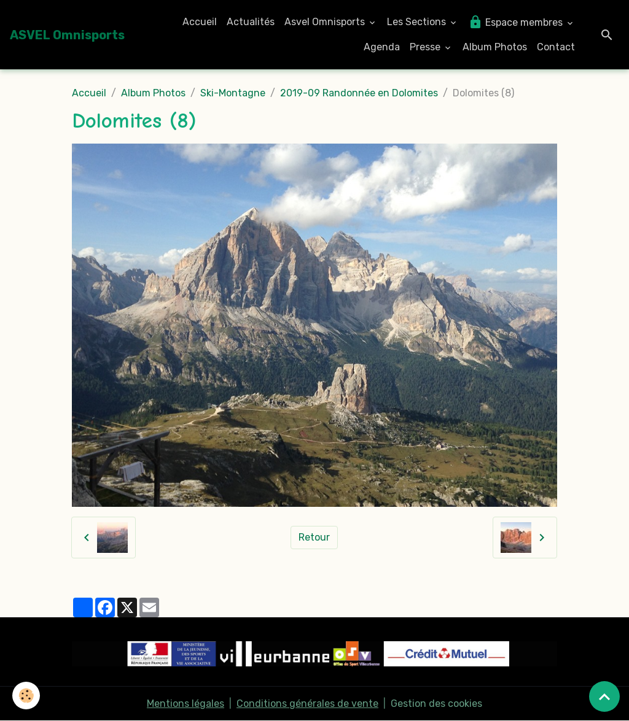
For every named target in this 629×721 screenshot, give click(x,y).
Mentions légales (185, 703)
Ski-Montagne (232, 93)
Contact (556, 47)
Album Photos (495, 47)
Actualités (251, 22)
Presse (426, 47)
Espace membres (516, 22)
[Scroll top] (604, 696)
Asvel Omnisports (325, 22)
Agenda (382, 47)
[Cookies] (26, 695)
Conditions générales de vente (307, 703)
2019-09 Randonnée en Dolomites (359, 93)
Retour (314, 537)
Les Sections (417, 22)
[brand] (67, 35)
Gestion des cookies (436, 703)
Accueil (199, 22)
